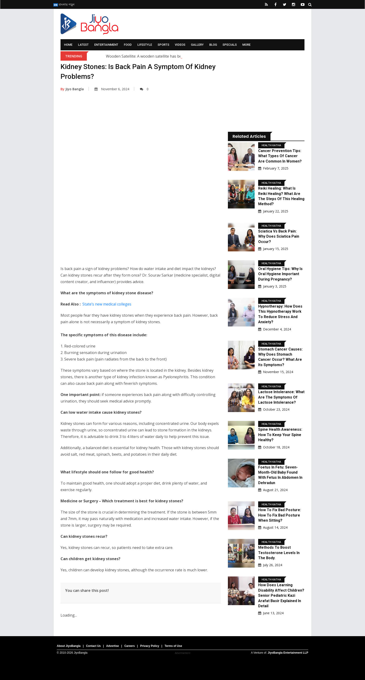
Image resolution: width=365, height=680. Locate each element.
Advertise (112, 646)
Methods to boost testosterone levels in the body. (279, 552)
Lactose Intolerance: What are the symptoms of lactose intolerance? (281, 397)
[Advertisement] (141, 143)
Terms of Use (173, 646)
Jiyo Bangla (72, 89)
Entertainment (106, 44)
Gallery (197, 44)
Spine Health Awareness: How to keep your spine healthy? (280, 434)
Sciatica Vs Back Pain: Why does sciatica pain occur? (278, 236)
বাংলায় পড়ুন (63, 4)
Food (128, 44)
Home (68, 44)
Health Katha (271, 145)
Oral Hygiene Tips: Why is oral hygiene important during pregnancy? (280, 274)
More (246, 44)
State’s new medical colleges (106, 304)
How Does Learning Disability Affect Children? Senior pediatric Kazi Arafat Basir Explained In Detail (281, 595)
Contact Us (93, 646)
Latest (83, 44)
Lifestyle (144, 44)
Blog (213, 44)
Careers (129, 646)
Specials (230, 44)
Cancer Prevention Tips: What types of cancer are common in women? (280, 156)
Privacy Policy (149, 646)
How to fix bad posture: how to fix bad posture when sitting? (279, 515)
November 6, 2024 (112, 89)
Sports (163, 44)
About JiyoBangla (69, 646)
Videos (180, 44)
